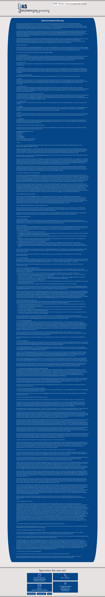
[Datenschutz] (41, 594)
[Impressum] (31, 594)
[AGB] (49, 594)
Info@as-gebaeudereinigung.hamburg (39, 589)
